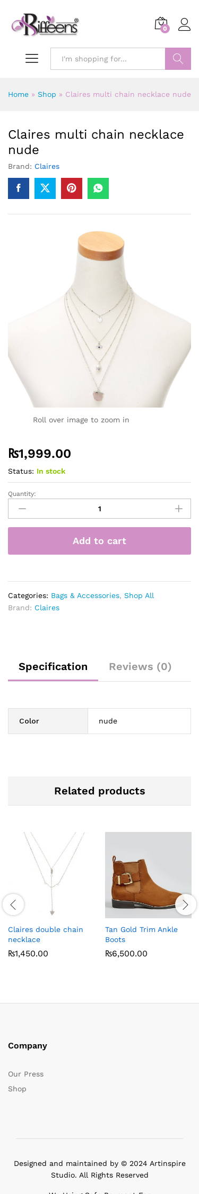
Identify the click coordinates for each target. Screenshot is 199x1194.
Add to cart (99, 540)
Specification (53, 666)
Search (178, 59)
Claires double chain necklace (45, 934)
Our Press (26, 1074)
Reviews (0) (140, 666)
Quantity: (22, 494)
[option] (51, 902)
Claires (46, 166)
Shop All (139, 595)
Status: (21, 471)
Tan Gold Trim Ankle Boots (141, 934)
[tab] (53, 671)
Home (18, 94)
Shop (47, 94)
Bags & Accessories (85, 595)
